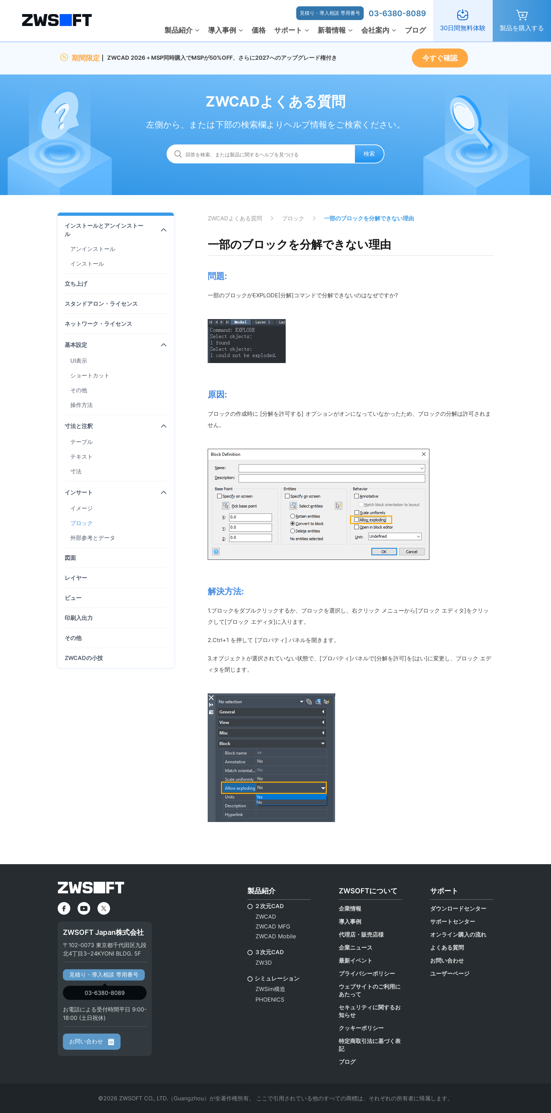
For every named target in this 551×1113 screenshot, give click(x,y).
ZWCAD (265, 916)
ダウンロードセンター (458, 908)
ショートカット (90, 375)
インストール (87, 263)
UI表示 (78, 360)
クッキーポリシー (361, 1027)
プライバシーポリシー (367, 973)
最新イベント (355, 960)
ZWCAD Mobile (275, 936)
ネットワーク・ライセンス (98, 323)
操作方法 (81, 404)
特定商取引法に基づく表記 (370, 1044)
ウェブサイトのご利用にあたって (370, 990)
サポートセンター (452, 921)
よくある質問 (447, 947)
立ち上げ (76, 283)
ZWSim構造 (270, 988)
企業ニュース (355, 947)
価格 (259, 30)
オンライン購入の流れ (458, 934)
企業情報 (350, 908)
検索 (369, 153)
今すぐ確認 (440, 58)
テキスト (81, 456)
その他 (78, 390)
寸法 (76, 471)
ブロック (81, 522)
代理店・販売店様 (361, 934)
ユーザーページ (449, 973)
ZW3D (263, 962)
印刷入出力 (79, 617)
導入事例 (222, 30)
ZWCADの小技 (84, 657)
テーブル (81, 441)
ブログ (415, 30)
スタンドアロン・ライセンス (101, 303)
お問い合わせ (91, 1041)
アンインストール (92, 248)
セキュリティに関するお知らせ (370, 1011)
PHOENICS (269, 999)
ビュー (73, 597)
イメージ (81, 508)
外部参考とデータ (92, 537)
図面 (70, 557)
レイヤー (76, 577)
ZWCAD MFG (272, 926)
